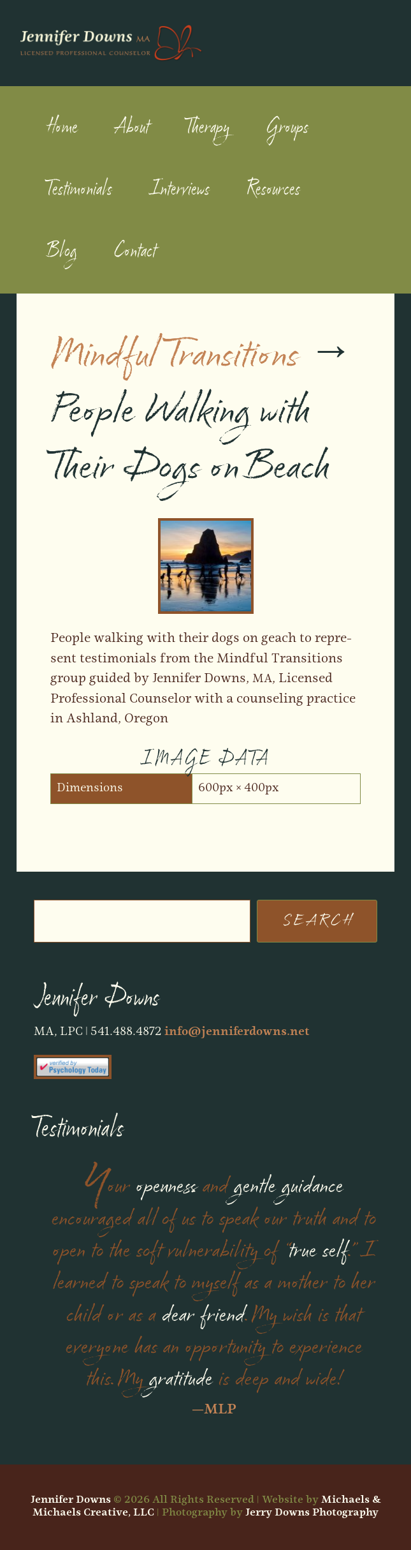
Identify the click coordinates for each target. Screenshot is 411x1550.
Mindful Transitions (174, 355)
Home (62, 128)
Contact (135, 251)
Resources (273, 189)
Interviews (179, 189)
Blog (62, 251)
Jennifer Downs (71, 1500)
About (132, 128)
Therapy (207, 128)
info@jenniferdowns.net (237, 1032)
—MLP (214, 1410)
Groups (287, 128)
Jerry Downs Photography (312, 1513)
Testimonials (79, 189)
